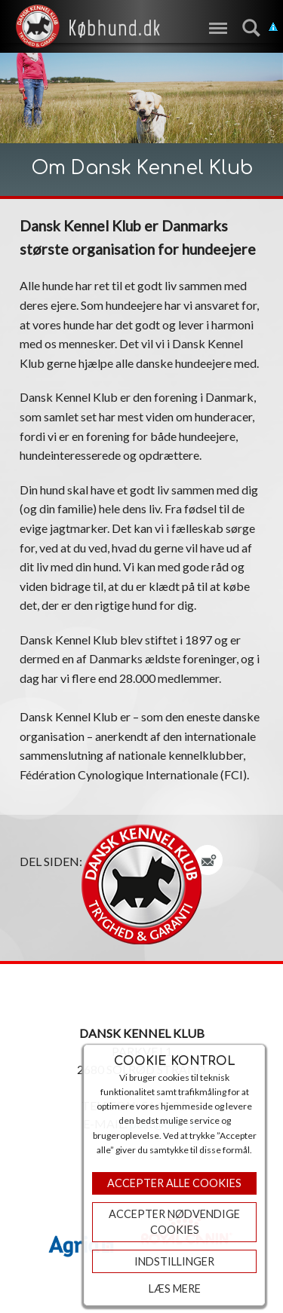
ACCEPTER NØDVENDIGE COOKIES (174, 1222)
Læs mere (175, 1288)
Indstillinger (174, 1261)
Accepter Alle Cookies (174, 1183)
